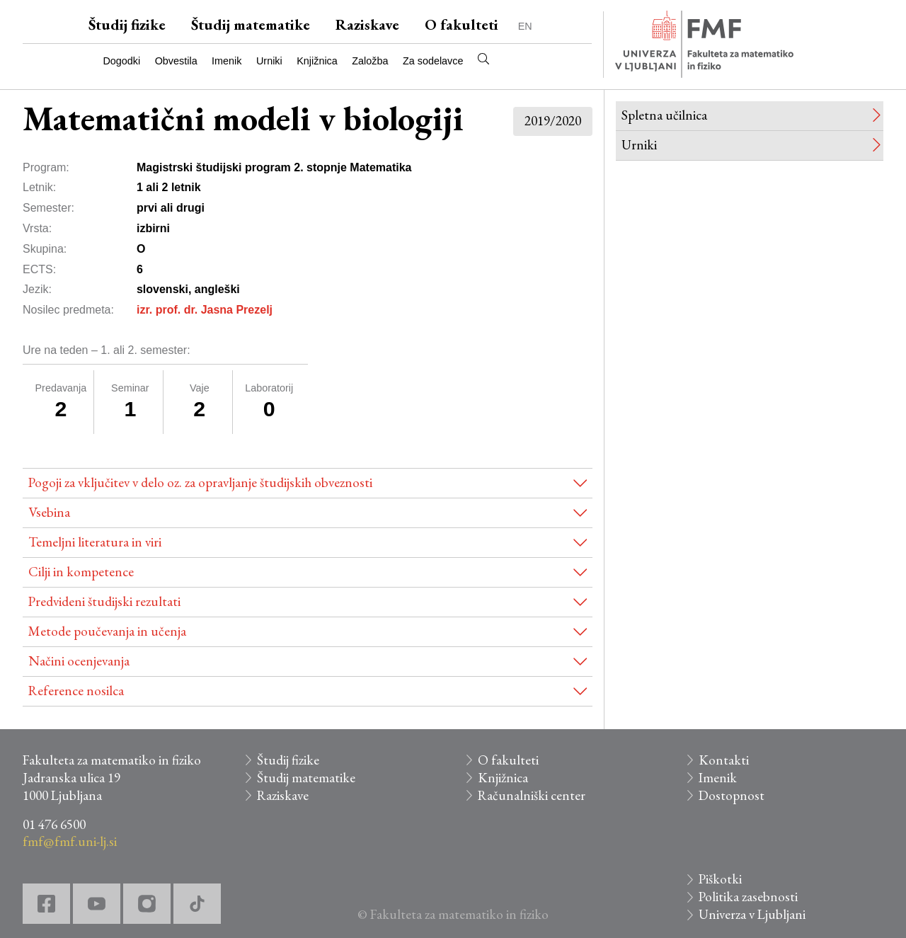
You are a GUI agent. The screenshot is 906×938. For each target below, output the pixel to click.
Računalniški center (531, 795)
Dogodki (121, 61)
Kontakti (724, 760)
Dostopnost (731, 795)
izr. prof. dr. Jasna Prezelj (205, 310)
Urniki (269, 61)
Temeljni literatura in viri (94, 542)
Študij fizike (127, 24)
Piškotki (720, 879)
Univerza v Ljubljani (752, 914)
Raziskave (367, 24)
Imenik (226, 61)
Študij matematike (250, 24)
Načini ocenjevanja (79, 661)
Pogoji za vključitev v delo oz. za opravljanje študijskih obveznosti (200, 482)
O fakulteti (461, 24)
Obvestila (176, 61)
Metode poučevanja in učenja (107, 631)
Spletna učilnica (664, 115)
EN (525, 26)
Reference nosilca (76, 690)
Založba (370, 61)
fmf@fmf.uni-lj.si (70, 841)
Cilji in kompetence (81, 571)
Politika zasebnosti (748, 896)
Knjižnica (317, 61)
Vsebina (49, 512)
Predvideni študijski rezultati (104, 601)
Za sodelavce (433, 61)
